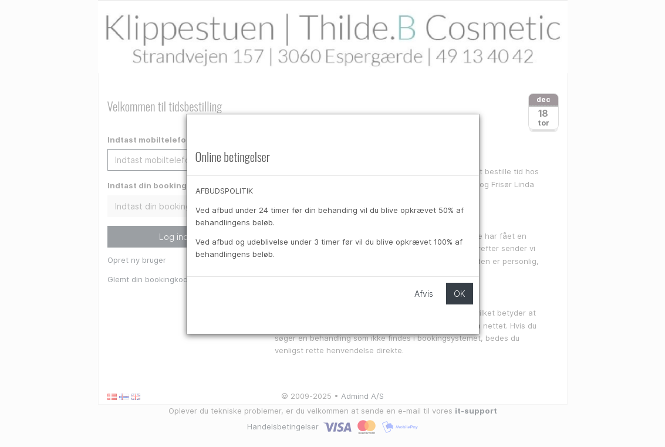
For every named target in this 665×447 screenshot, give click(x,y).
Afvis (423, 294)
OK (459, 294)
